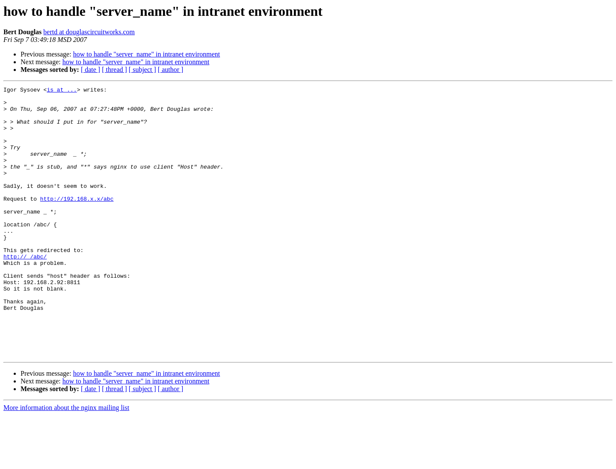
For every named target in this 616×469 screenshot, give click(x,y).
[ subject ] (142, 69)
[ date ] (90, 69)
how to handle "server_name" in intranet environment (146, 54)
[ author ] (171, 69)
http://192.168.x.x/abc (77, 222)
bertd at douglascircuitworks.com (89, 32)
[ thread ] (114, 69)
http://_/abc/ (25, 291)
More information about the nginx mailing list (66, 461)
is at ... (62, 91)
